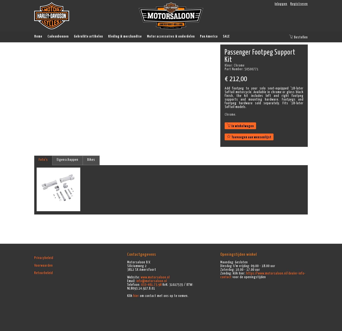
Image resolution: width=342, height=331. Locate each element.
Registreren (299, 4)
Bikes (91, 159)
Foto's (43, 159)
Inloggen (281, 4)
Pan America (209, 36)
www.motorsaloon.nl (155, 277)
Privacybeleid (43, 258)
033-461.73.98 (151, 284)
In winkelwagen (240, 126)
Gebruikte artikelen (88, 36)
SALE (226, 36)
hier (136, 296)
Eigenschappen (67, 159)
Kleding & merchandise (125, 36)
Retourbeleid (43, 273)
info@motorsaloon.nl (151, 281)
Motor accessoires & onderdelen (171, 36)
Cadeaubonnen (58, 36)
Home (38, 36)
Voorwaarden (43, 265)
